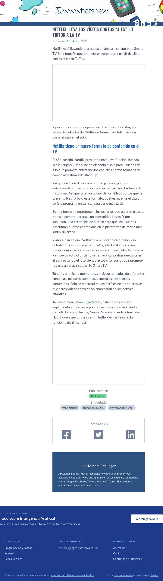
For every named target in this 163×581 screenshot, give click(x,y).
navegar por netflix (122, 407)
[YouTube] (148, 24)
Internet (9, 553)
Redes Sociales (13, 558)
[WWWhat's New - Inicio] (81, 11)
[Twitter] (136, 24)
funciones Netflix (94, 407)
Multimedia (98, 396)
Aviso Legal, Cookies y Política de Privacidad (73, 575)
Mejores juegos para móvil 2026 (78, 548)
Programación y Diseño (19, 548)
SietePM (154, 575)
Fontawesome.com (123, 575)
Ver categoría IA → (147, 519)
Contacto (118, 553)
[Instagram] (154, 24)
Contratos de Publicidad (127, 558)
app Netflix (70, 407)
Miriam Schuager (102, 465)
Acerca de (119, 548)
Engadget (91, 302)
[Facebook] (142, 24)
